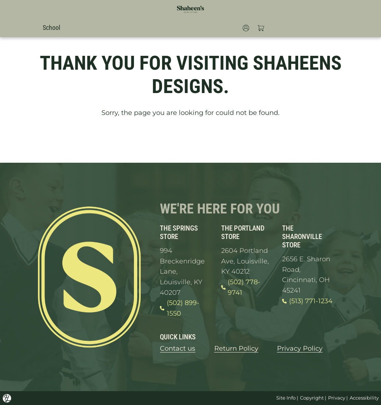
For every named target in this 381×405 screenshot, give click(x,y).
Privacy (336, 398)
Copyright (312, 398)
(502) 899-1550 (179, 308)
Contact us (177, 348)
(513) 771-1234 (307, 301)
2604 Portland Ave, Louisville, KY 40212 (245, 261)
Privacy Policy (300, 348)
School (51, 27)
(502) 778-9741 (241, 287)
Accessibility (364, 398)
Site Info (286, 398)
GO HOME (190, 140)
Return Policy (236, 348)
